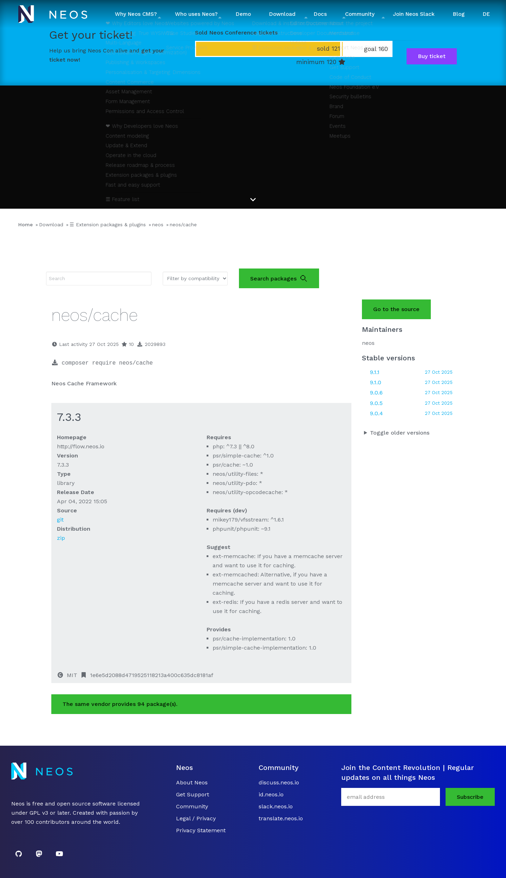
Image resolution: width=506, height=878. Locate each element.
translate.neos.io (281, 818)
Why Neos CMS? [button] (136, 14)
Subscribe (470, 797)
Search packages (279, 278)
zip (61, 538)
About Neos (192, 782)
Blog (459, 14)
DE (486, 14)
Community (192, 806)
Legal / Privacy (196, 818)
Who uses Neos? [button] (196, 14)
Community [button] (360, 14)
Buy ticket (432, 56)
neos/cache (183, 224)
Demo (243, 14)
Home (25, 224)
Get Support (192, 794)
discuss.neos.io (279, 782)
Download (51, 224)
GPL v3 (39, 812)
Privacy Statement (201, 830)
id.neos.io (271, 794)
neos (157, 224)
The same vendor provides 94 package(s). (120, 704)
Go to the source (396, 309)
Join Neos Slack (414, 14)
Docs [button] (320, 14)
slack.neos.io (276, 806)
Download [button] (282, 14)
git (60, 519)
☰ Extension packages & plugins (108, 224)
